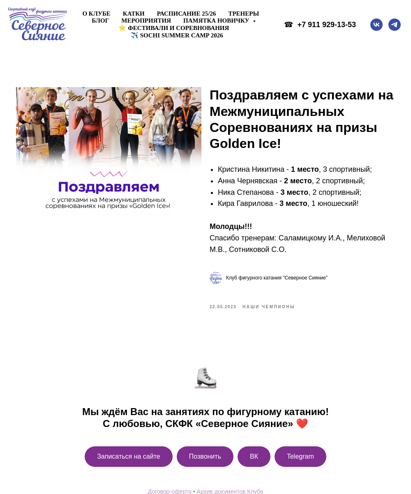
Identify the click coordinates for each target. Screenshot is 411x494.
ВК (254, 458)
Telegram (300, 458)
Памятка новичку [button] (217, 20)
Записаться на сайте (128, 458)
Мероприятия (146, 20)
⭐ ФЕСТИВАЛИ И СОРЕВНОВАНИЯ (173, 28)
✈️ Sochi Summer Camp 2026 (177, 35)
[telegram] (394, 24)
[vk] (376, 24)
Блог (100, 20)
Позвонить (205, 458)
